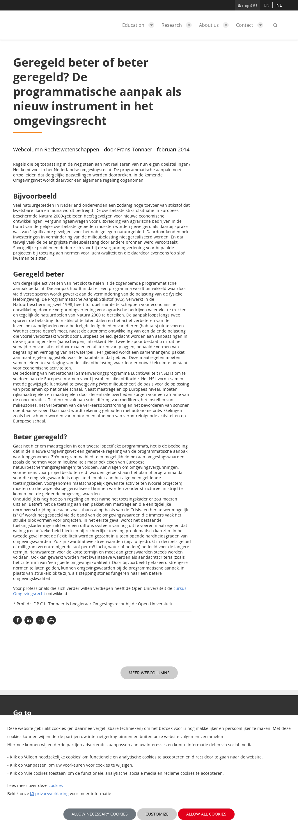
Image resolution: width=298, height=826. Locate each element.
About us (215, 25)
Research (178, 25)
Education (139, 25)
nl (279, 5)
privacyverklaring (52, 793)
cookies (56, 785)
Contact (251, 25)
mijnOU (247, 5)
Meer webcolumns (149, 672)
